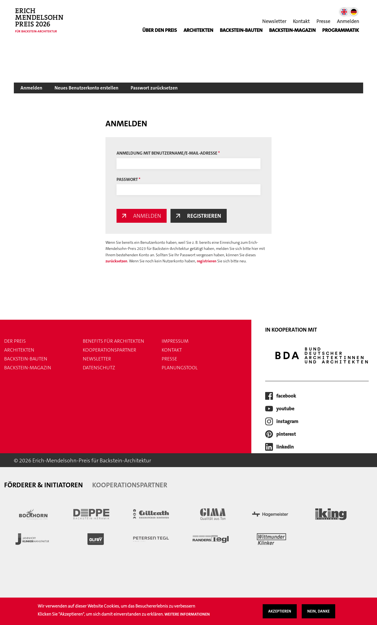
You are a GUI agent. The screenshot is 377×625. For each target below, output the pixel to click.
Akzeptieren (279, 613)
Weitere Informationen (187, 616)
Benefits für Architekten (113, 341)
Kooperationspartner (109, 350)
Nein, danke (318, 613)
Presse (323, 21)
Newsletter (274, 21)
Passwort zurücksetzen (154, 88)
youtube (285, 408)
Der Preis (15, 341)
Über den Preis (159, 30)
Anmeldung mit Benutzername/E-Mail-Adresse (167, 153)
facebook (286, 396)
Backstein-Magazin (27, 367)
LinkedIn (285, 447)
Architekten (198, 30)
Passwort (127, 179)
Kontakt (301, 21)
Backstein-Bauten (241, 30)
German (354, 12)
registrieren (206, 260)
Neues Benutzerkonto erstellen (86, 88)
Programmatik (340, 30)
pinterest (286, 434)
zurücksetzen (116, 260)
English (344, 12)
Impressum (175, 341)
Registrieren (204, 215)
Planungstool (180, 367)
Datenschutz (99, 367)
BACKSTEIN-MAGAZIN (292, 30)
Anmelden (348, 21)
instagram (287, 421)
